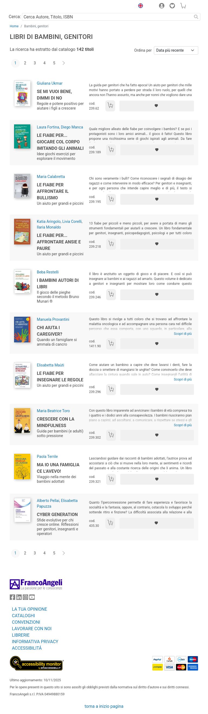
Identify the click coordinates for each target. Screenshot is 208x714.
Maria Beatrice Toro (53, 411)
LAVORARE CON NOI (31, 628)
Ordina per (143, 50)
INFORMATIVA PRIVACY (35, 641)
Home (14, 26)
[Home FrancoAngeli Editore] (28, 6)
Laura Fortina (48, 127)
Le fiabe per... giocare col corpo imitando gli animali (60, 142)
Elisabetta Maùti (50, 365)
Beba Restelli (48, 272)
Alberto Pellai (48, 500)
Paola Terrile (47, 456)
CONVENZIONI (26, 622)
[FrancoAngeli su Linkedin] (19, 598)
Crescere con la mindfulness (55, 422)
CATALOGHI (23, 615)
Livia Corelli (72, 221)
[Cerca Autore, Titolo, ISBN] (107, 17)
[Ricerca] (196, 17)
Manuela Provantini (53, 319)
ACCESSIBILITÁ (27, 648)
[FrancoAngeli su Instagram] (25, 598)
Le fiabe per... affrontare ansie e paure (59, 242)
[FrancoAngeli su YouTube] (32, 598)
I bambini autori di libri (58, 283)
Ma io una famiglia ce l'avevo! (58, 468)
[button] (139, 6)
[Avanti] (64, 63)
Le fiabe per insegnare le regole (60, 376)
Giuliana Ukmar (50, 83)
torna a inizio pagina (103, 706)
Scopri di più (183, 334)
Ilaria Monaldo (49, 227)
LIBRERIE (21, 635)
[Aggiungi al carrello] (110, 105)
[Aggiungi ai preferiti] (156, 106)
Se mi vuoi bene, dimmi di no (54, 95)
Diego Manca (72, 127)
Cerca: (15, 16)
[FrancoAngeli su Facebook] (12, 598)
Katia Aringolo (49, 221)
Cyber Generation (57, 514)
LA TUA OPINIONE (29, 609)
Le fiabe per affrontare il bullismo (53, 191)
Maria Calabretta (51, 176)
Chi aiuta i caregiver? (49, 331)
